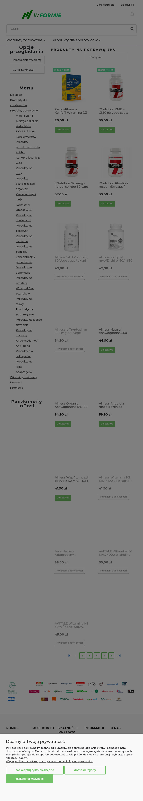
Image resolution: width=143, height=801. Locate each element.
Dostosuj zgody (85, 770)
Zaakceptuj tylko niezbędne (35, 770)
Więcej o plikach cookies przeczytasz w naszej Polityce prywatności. (49, 761)
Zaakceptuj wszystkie (30, 778)
